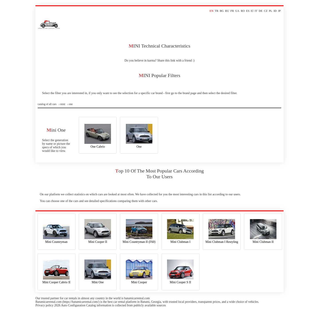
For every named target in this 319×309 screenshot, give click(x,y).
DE (261, 10)
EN (211, 10)
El (252, 10)
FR (232, 10)
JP (279, 10)
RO (243, 10)
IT (256, 10)
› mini (62, 104)
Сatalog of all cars (47, 104)
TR (216, 10)
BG (222, 10)
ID (275, 10)
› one (70, 104)
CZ (266, 10)
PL (270, 10)
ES (247, 10)
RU (227, 10)
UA (237, 10)
